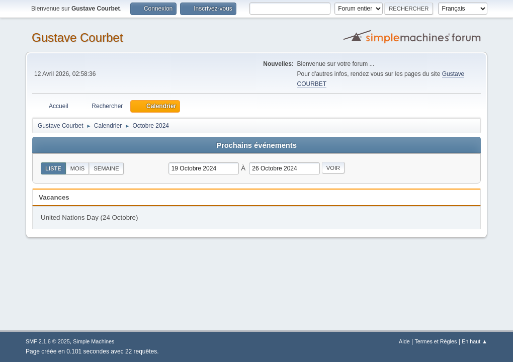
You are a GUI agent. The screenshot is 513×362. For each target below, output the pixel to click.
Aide (404, 341)
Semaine (106, 168)
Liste (53, 168)
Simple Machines (93, 341)
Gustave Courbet (77, 37)
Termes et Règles (435, 341)
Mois (77, 168)
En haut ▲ (474, 341)
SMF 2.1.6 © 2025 (48, 341)
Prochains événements (256, 145)
